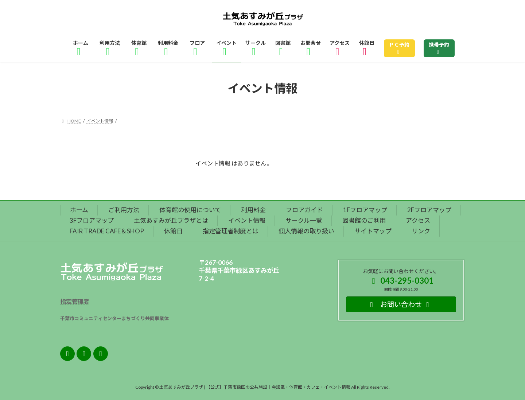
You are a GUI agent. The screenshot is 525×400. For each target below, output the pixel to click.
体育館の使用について (190, 210)
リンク (421, 231)
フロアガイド (304, 210)
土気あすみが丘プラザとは (171, 220)
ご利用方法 (123, 210)
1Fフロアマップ (365, 210)
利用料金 (253, 210)
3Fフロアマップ (92, 220)
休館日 (173, 231)
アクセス (418, 220)
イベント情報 (246, 220)
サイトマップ (373, 231)
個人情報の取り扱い (306, 231)
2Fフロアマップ (429, 210)
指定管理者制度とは (230, 231)
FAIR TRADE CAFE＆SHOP (107, 231)
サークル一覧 (303, 220)
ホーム (79, 210)
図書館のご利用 (364, 220)
